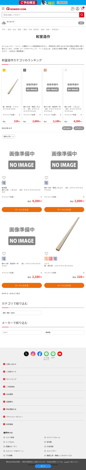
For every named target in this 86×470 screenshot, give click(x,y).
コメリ (5, 332)
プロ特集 (9, 455)
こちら (66, 462)
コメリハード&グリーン (15, 451)
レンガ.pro (10, 442)
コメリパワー (52, 451)
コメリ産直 (10, 437)
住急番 (49, 442)
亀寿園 (48, 332)
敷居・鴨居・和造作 (9, 313)
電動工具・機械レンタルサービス (59, 455)
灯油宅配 (50, 446)
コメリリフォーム (53, 437)
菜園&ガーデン (11, 446)
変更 (81, 23)
